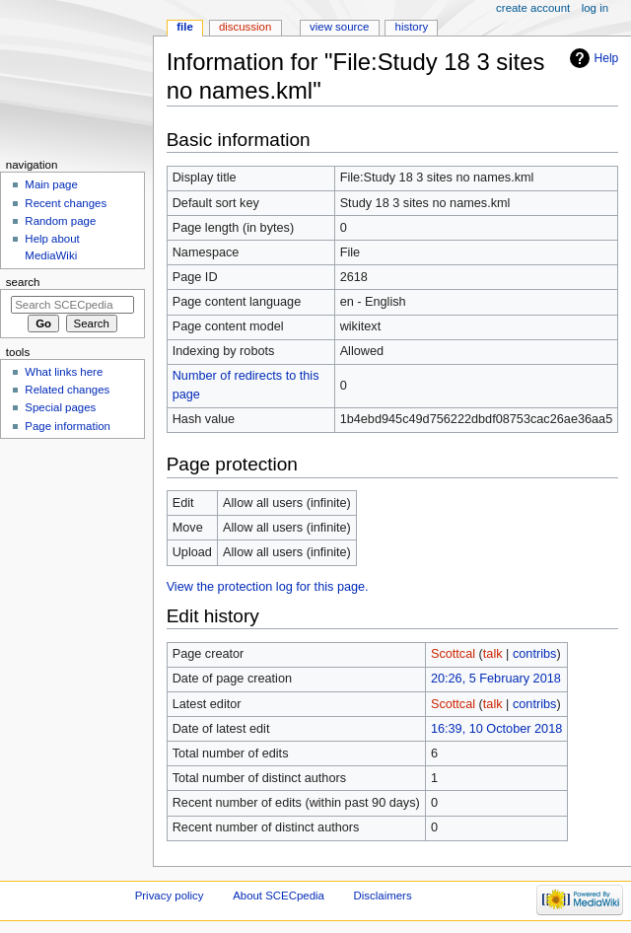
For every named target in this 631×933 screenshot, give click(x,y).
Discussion (245, 27)
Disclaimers (383, 895)
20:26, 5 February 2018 (496, 678)
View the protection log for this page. (268, 587)
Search (23, 282)
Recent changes (65, 203)
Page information (67, 426)
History (412, 27)
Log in (595, 8)
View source (339, 27)
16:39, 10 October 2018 (496, 729)
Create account (533, 8)
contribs (534, 654)
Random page (60, 221)
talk (493, 654)
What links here (64, 372)
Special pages (60, 407)
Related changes (67, 389)
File (184, 27)
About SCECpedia (278, 895)
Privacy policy (169, 895)
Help (607, 58)
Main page (51, 184)
